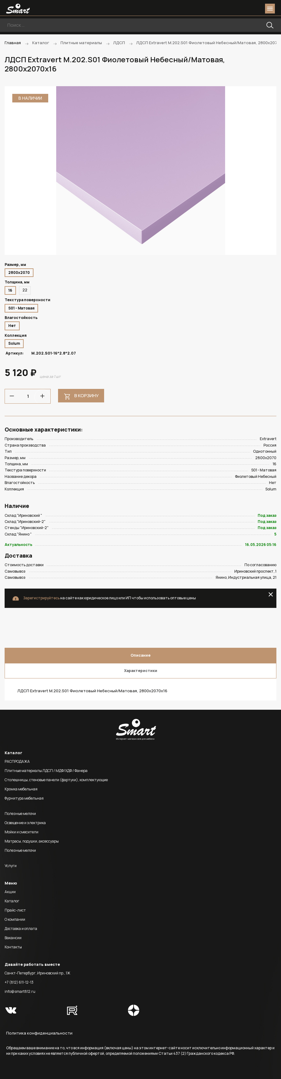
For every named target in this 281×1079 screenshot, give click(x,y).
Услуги (11, 865)
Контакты (13, 947)
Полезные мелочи (20, 813)
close (270, 594)
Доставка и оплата (21, 928)
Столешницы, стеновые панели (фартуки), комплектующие (56, 779)
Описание (140, 655)
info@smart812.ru (20, 991)
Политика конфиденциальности (39, 1033)
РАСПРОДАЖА (17, 761)
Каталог (12, 901)
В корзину (86, 395)
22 (24, 290)
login (246, 8)
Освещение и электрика (25, 822)
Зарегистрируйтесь (41, 598)
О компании (15, 919)
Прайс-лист (15, 910)
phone (235, 8)
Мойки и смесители (21, 832)
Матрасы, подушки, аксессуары (32, 841)
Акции (10, 891)
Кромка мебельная (21, 789)
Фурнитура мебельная (24, 798)
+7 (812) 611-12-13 (19, 982)
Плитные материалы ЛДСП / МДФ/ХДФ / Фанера (46, 770)
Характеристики (140, 670)
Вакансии (13, 937)
